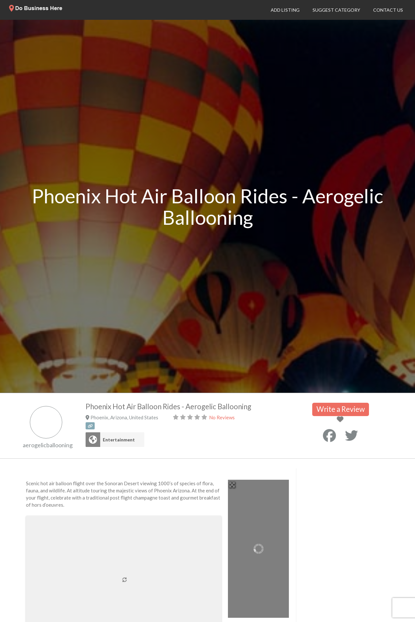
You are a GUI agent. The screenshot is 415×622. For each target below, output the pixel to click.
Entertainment (119, 439)
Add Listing (285, 10)
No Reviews (222, 417)
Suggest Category (336, 10)
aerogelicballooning (48, 445)
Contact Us (388, 10)
